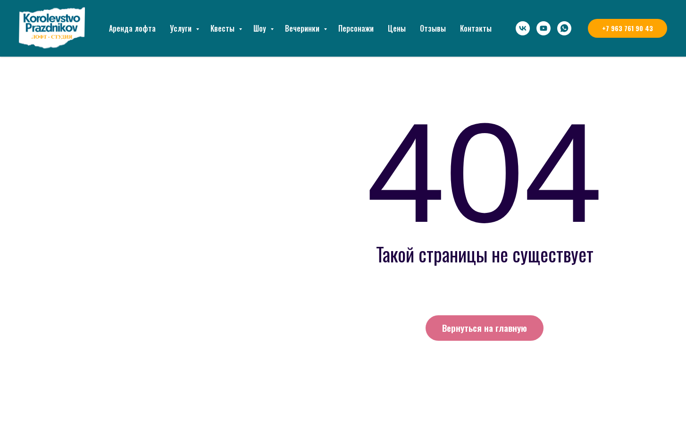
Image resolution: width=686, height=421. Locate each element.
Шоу (260, 28)
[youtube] (543, 28)
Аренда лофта (132, 28)
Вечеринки (303, 28)
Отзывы (433, 28)
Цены (397, 28)
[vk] (523, 28)
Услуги (181, 28)
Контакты (476, 28)
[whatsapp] (564, 28)
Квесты (223, 28)
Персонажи (356, 28)
